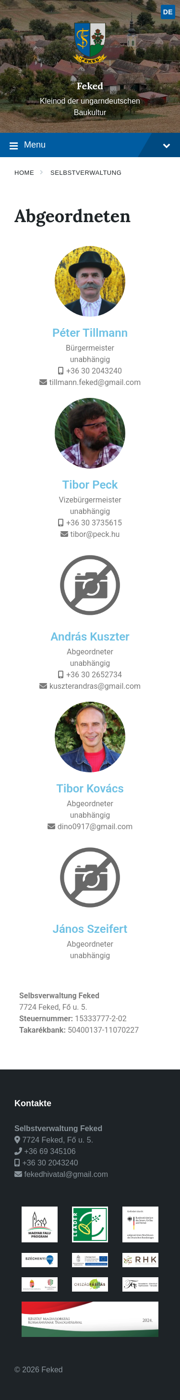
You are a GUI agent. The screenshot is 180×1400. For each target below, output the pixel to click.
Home (24, 172)
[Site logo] (90, 69)
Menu (90, 146)
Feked (90, 86)
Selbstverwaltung (85, 172)
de (168, 12)
